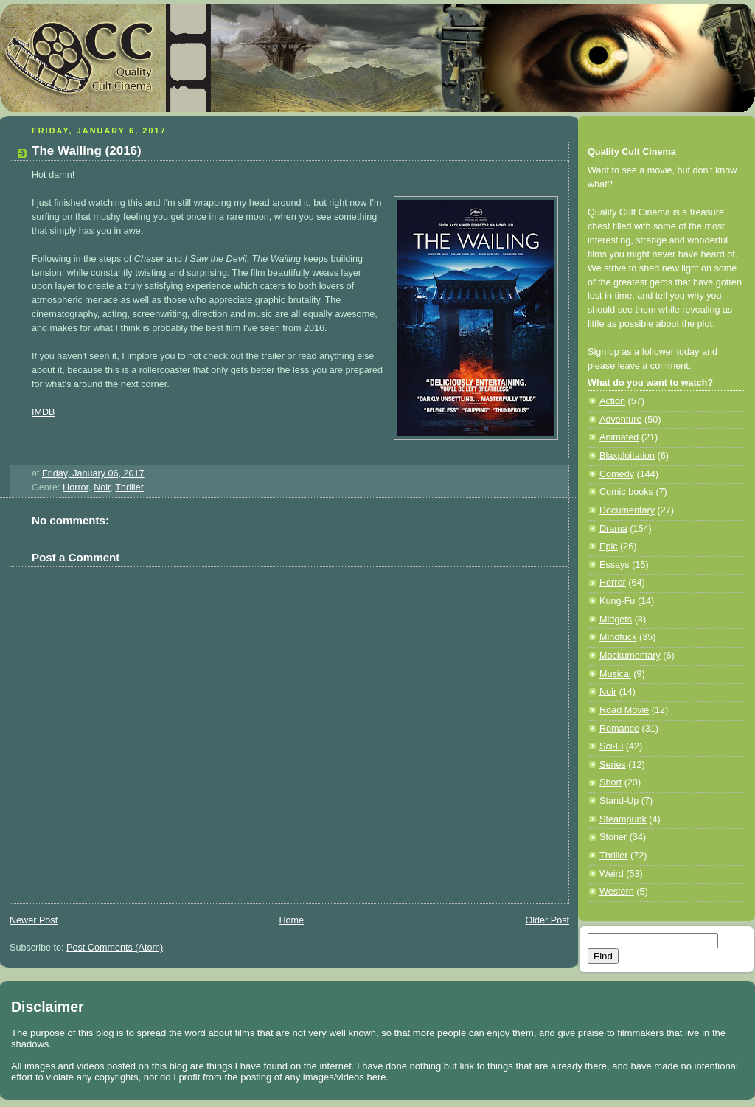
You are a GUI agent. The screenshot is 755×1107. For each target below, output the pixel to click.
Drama (613, 529)
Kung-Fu (617, 601)
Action (612, 401)
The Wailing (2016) (87, 151)
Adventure (620, 419)
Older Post (547, 920)
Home (291, 920)
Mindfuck (617, 637)
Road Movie (624, 710)
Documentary (627, 510)
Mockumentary (630, 655)
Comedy (616, 474)
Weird (611, 874)
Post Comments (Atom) (114, 948)
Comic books (626, 492)
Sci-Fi (611, 746)
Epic (608, 546)
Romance (619, 728)
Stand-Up (619, 801)
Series (612, 765)
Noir (102, 487)
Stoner (613, 837)
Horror (75, 487)
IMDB (43, 412)
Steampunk (623, 819)
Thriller (129, 487)
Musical (615, 674)
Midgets (615, 619)
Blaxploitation (627, 456)
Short (610, 782)
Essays (614, 565)
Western (616, 891)
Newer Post (34, 920)
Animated (619, 437)
